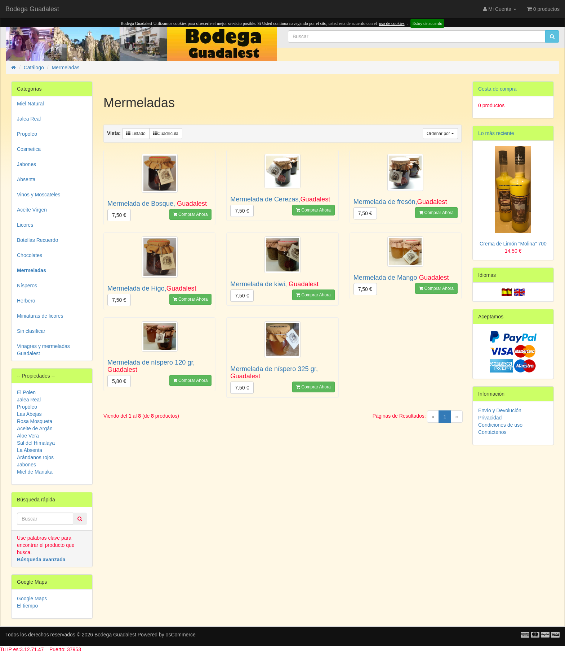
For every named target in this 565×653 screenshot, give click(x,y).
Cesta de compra (497, 89)
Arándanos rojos (35, 457)
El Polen (26, 392)
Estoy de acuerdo (427, 23)
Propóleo (27, 407)
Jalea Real (29, 119)
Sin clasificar (31, 331)
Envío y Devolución (499, 410)
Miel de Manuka (35, 472)
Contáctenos (492, 432)
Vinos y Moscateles (38, 194)
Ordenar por (440, 133)
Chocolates (29, 255)
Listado (136, 133)
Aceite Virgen (32, 210)
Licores (25, 225)
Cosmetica (29, 149)
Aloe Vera (28, 436)
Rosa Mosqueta (34, 421)
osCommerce (181, 634)
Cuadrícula (165, 133)
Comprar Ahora (190, 214)
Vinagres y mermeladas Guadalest (43, 349)
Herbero (26, 301)
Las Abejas (29, 414)
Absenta (26, 179)
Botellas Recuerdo (37, 240)
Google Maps (32, 598)
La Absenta (29, 450)
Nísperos (27, 285)
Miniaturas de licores (40, 316)
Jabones (26, 164)
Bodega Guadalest (32, 9)
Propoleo (27, 134)
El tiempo (27, 606)
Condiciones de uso (500, 425)
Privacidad (490, 418)
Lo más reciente (496, 133)
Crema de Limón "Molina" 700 (513, 244)
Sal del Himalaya (36, 443)
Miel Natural (30, 103)
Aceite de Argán (35, 428)
